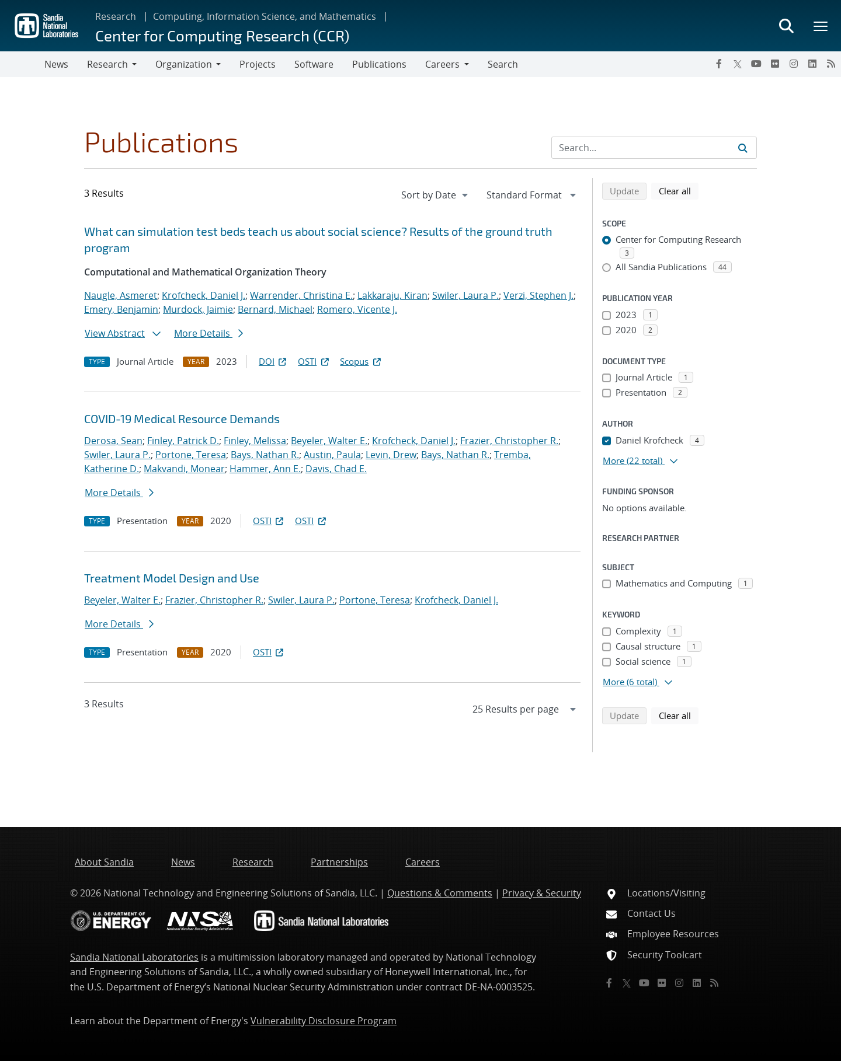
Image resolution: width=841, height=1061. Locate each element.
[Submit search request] (743, 148)
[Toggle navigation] (22, 64)
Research (115, 16)
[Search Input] (654, 148)
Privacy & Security (541, 893)
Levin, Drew (391, 454)
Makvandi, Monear (184, 468)
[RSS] (831, 63)
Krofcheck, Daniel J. (203, 295)
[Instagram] (793, 63)
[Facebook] (719, 63)
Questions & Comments (439, 893)
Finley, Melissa (255, 440)
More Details (208, 333)
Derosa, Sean (113, 440)
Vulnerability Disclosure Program (324, 1020)
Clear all (678, 190)
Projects (257, 64)
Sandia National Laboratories (134, 957)
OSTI (314, 361)
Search (503, 64)
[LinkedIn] (812, 63)
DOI (274, 361)
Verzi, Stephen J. (538, 295)
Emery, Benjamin (121, 309)
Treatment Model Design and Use (171, 578)
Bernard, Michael (275, 309)
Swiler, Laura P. (465, 295)
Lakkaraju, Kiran (392, 295)
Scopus (361, 361)
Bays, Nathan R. (265, 454)
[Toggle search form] (786, 26)
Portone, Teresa (190, 454)
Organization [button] (183, 64)
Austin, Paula (332, 454)
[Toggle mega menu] (821, 26)
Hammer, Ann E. (265, 468)
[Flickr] (775, 63)
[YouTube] (756, 63)
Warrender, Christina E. (301, 295)
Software (313, 64)
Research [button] (107, 64)
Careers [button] (442, 64)
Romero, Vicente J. (357, 309)
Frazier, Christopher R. (509, 440)
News (56, 64)
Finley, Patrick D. (183, 440)
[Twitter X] (737, 63)
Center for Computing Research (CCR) (222, 35)
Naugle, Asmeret (120, 295)
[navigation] (435, 195)
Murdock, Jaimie (198, 309)
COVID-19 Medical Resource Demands (182, 418)
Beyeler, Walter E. (329, 440)
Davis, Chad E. (336, 468)
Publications (379, 64)
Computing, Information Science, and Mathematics (264, 16)
